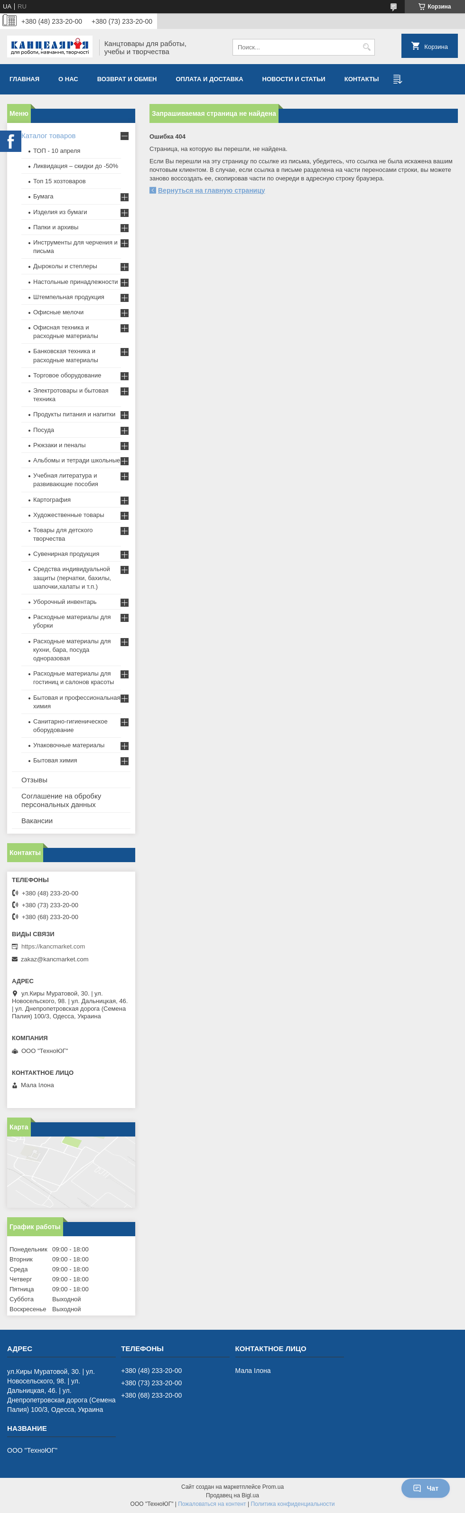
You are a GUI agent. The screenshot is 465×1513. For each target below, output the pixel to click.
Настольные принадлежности (75, 281)
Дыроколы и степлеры (65, 266)
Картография (52, 499)
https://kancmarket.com (53, 946)
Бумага (43, 196)
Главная (24, 79)
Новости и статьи (294, 79)
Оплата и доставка (209, 79)
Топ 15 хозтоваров (59, 181)
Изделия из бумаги (60, 212)
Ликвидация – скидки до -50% (75, 165)
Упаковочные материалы (68, 745)
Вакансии (37, 821)
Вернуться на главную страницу (211, 190)
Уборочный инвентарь (65, 601)
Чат (425, 1488)
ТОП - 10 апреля (56, 150)
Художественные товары (68, 514)
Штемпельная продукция (68, 297)
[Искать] (366, 47)
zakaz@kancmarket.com (55, 959)
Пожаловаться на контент (212, 1504)
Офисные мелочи (58, 312)
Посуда (43, 429)
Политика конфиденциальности (293, 1504)
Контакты (361, 79)
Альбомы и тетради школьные (76, 460)
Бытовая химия (55, 760)
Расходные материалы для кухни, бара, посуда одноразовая (72, 650)
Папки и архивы (55, 227)
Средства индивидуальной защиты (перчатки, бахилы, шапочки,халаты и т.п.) (72, 577)
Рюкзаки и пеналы (59, 445)
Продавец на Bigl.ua (232, 1495)
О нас (68, 79)
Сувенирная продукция (66, 553)
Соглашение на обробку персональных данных (61, 800)
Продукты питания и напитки (74, 414)
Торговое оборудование (67, 375)
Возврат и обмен (127, 79)
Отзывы (34, 780)
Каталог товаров (48, 136)
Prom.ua (273, 1487)
